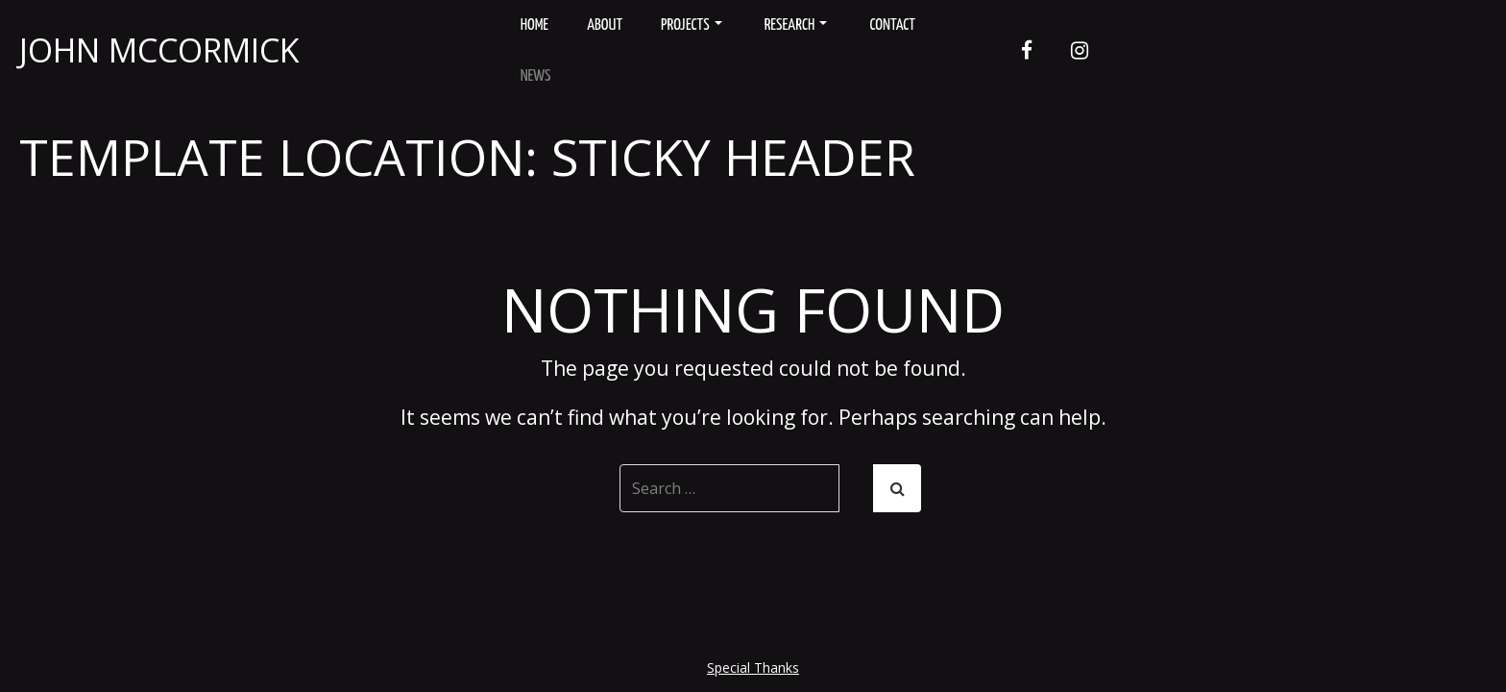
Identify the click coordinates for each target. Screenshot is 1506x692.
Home (534, 25)
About (604, 25)
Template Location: (467, 156)
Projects (691, 25)
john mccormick (159, 50)
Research (796, 25)
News (536, 76)
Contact (892, 25)
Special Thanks (753, 667)
